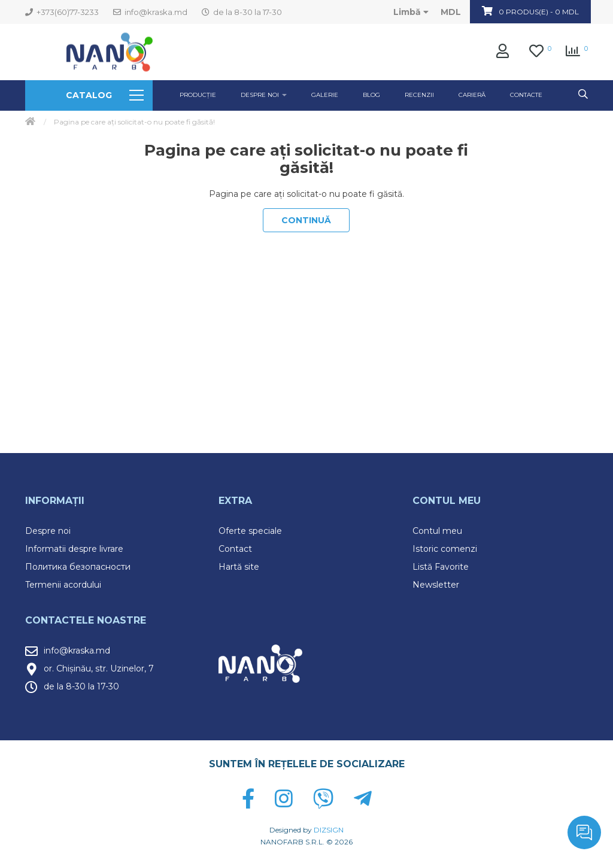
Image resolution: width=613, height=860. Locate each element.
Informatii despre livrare (74, 548)
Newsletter (435, 584)
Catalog (105, 95)
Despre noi (48, 530)
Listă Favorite (440, 566)
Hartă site (239, 566)
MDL (451, 12)
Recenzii (419, 95)
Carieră (472, 95)
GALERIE (324, 95)
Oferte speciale (250, 530)
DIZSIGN (329, 829)
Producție (198, 95)
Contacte (526, 95)
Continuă (306, 220)
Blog (371, 95)
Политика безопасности (78, 566)
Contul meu (437, 530)
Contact (235, 548)
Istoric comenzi (444, 548)
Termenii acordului (63, 584)
